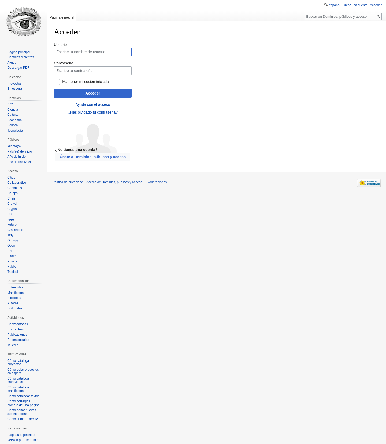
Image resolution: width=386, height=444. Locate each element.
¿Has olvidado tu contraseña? (93, 112)
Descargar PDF (18, 68)
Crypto (12, 209)
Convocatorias (17, 324)
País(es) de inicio (19, 151)
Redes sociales (18, 340)
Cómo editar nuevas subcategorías (21, 412)
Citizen (12, 177)
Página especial (62, 17)
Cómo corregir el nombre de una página (23, 403)
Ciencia (12, 109)
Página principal (18, 52)
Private (12, 261)
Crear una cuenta (355, 5)
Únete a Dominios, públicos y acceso (93, 157)
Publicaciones (17, 335)
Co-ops (12, 193)
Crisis (11, 198)
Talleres (12, 345)
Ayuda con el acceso (93, 104)
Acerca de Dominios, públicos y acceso (114, 182)
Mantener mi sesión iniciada (85, 82)
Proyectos (14, 83)
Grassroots (15, 230)
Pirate (11, 256)
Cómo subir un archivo (23, 419)
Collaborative (16, 183)
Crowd (12, 203)
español (334, 5)
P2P (10, 251)
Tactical (12, 272)
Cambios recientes (20, 57)
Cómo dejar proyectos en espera (23, 371)
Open (11, 245)
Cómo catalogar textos (23, 396)
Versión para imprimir (22, 440)
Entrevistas (15, 287)
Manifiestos (15, 293)
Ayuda (11, 62)
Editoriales (14, 308)
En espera (14, 89)
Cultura (12, 115)
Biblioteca (14, 298)
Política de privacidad (68, 182)
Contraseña (63, 63)
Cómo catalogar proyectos (18, 362)
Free (10, 219)
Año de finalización (20, 162)
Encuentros (15, 329)
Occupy (12, 240)
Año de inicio (16, 156)
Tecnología (15, 130)
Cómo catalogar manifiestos (18, 389)
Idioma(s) (14, 146)
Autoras (12, 303)
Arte (10, 104)
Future (12, 224)
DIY (10, 214)
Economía (14, 120)
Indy (10, 235)
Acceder (92, 93)
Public (11, 266)
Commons (14, 188)
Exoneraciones (156, 182)
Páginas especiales (21, 435)
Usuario (60, 44)
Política (12, 125)
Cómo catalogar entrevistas (18, 380)
